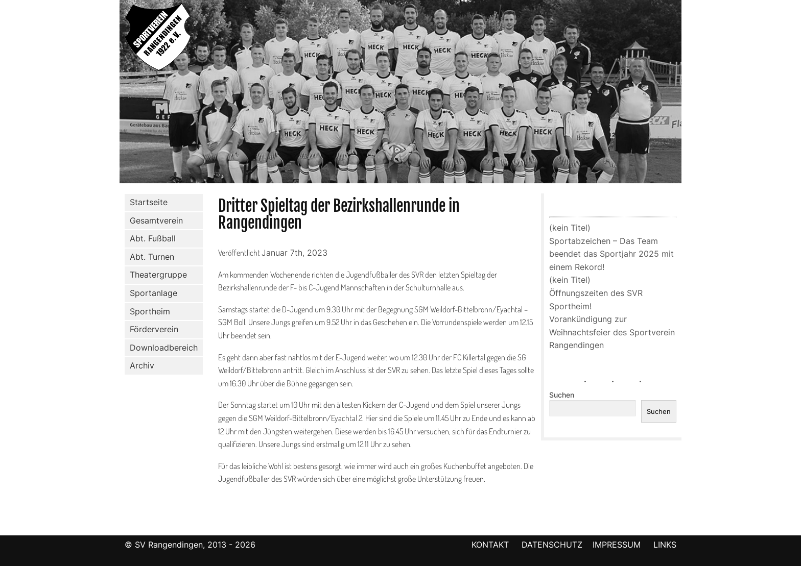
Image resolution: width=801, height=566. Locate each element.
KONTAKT (490, 544)
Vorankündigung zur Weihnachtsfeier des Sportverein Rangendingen (612, 332)
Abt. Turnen (150, 257)
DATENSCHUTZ (552, 544)
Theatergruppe (158, 274)
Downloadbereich (164, 347)
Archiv (142, 365)
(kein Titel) (570, 228)
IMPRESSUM (618, 544)
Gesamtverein (154, 220)
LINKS (664, 544)
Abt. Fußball (151, 239)
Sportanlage (151, 293)
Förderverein (152, 329)
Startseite (149, 202)
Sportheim (150, 311)
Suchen (561, 395)
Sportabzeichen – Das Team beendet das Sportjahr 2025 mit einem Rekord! (611, 254)
